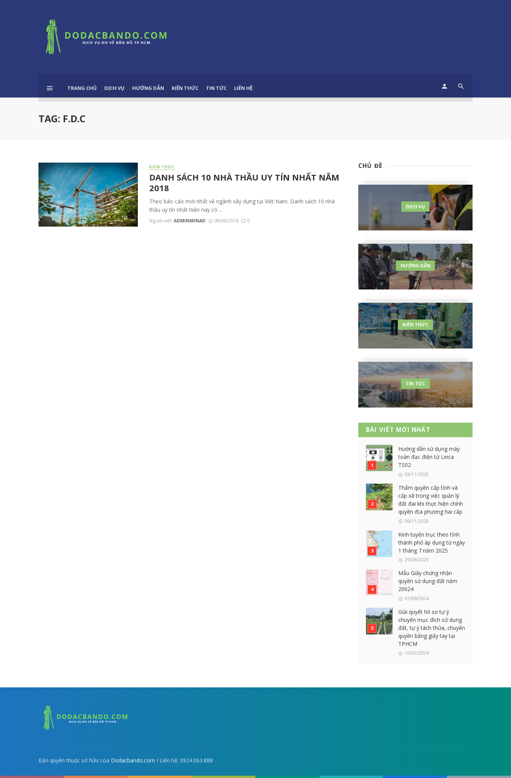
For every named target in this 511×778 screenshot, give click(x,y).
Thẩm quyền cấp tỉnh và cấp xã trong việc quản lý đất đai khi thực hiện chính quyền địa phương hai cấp (430, 499)
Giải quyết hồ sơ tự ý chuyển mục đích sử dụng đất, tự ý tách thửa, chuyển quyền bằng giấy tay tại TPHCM (431, 627)
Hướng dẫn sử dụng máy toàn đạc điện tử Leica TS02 (429, 456)
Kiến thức (185, 88)
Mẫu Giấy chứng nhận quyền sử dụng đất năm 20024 (427, 581)
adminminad (190, 220)
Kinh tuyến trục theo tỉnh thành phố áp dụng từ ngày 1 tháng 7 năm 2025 (431, 542)
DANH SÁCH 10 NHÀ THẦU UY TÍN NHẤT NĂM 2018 (244, 182)
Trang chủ (82, 88)
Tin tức (216, 88)
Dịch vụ (114, 88)
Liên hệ (243, 88)
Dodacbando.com (133, 760)
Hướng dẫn (148, 88)
